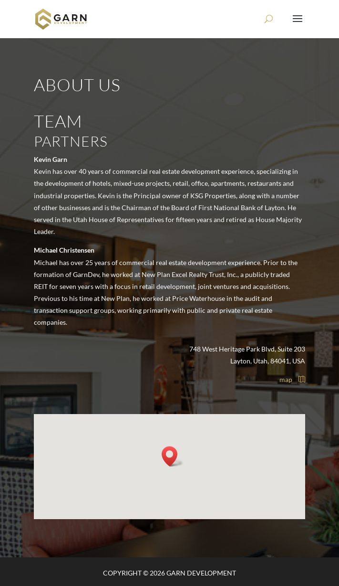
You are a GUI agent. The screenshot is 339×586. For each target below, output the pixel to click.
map (292, 379)
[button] (173, 456)
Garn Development (201, 573)
